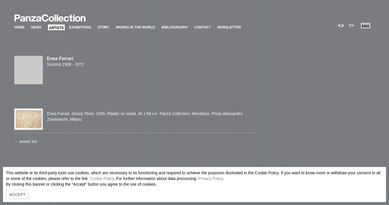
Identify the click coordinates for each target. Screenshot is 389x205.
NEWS (36, 27)
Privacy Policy (210, 178)
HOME (19, 27)
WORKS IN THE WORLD (135, 27)
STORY (103, 27)
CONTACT (202, 27)
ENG (365, 26)
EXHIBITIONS (80, 27)
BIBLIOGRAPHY (175, 27)
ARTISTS (56, 28)
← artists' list (25, 141)
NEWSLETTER (229, 27)
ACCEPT (17, 194)
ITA (351, 26)
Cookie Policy (102, 178)
